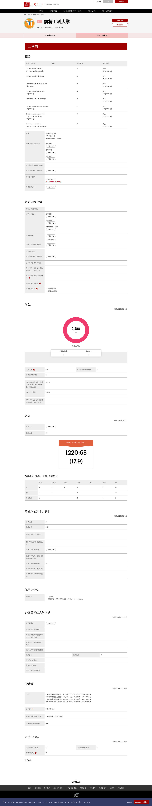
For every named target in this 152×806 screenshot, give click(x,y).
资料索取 (120, 25)
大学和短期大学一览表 (72, 11)
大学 (29, 14)
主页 (41, 11)
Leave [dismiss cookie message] (129, 802)
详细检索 (53, 11)
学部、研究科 (102, 35)
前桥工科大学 (35, 14)
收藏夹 (121, 1)
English (98, 2)
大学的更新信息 (71, 788)
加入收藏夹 (120, 20)
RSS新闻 (83, 788)
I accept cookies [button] (141, 802)
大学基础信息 (50, 35)
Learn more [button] (84, 802)
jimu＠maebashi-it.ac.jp (53, 182)
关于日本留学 (107, 11)
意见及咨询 (103, 788)
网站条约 (121, 788)
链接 (51, 146)
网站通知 (92, 788)
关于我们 (91, 11)
